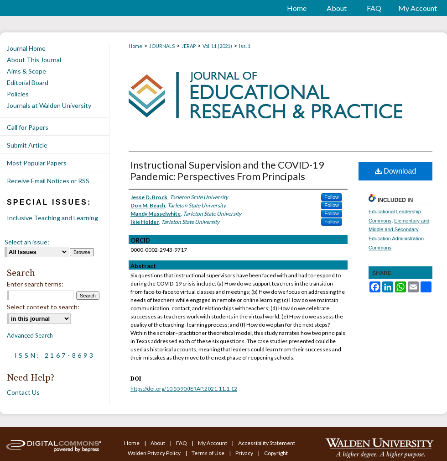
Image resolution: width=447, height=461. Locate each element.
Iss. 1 (244, 46)
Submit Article (27, 145)
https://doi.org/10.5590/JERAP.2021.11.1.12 (183, 388)
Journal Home (26, 48)
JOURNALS (162, 46)
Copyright (276, 453)
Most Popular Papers (37, 163)
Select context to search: (43, 307)
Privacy (244, 453)
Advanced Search (30, 335)
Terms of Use (208, 453)
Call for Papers (27, 127)
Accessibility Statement (266, 443)
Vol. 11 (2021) (217, 46)
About (158, 443)
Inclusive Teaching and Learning (52, 218)
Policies (18, 94)
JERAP (189, 46)
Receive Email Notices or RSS (48, 181)
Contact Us (23, 392)
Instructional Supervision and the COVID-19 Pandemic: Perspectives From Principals (227, 170)
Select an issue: (27, 242)
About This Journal (34, 60)
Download (395, 171)
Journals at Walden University (49, 105)
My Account (213, 443)
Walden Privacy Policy (155, 453)
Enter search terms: (35, 284)
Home (135, 46)
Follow (331, 197)
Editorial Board (27, 82)
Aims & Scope (26, 71)
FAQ (182, 443)
